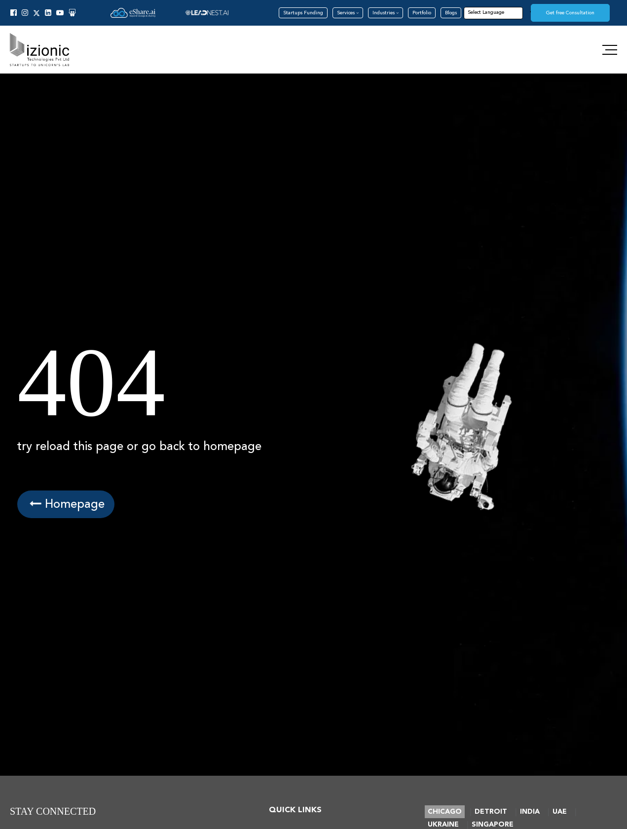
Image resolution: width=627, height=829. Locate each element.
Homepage (66, 504)
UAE (560, 811)
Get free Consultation (570, 13)
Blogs (451, 13)
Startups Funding (303, 13)
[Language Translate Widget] (501, 12)
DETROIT (491, 811)
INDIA (530, 811)
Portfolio (421, 13)
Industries (385, 13)
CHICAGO (445, 811)
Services (348, 13)
